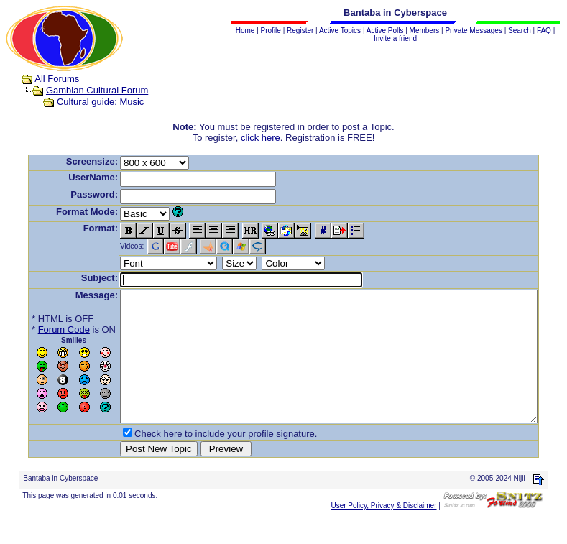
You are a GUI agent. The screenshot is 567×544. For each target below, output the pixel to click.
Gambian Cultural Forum (83, 90)
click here (263, 137)
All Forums (43, 78)
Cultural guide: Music (86, 101)
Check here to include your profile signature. (203, 459)
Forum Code (42, 329)
